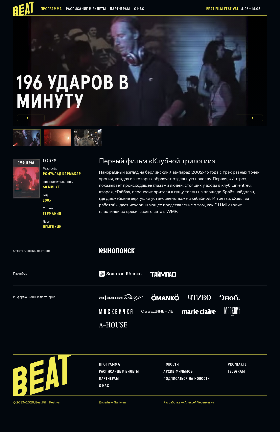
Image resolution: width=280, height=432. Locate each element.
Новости (171, 364)
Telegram (236, 372)
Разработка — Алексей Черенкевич (188, 402)
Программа (51, 9)
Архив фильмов (178, 372)
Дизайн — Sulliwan (112, 402)
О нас (139, 9)
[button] (59, 137)
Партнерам (120, 9)
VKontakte (237, 364)
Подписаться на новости (186, 379)
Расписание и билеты (86, 9)
